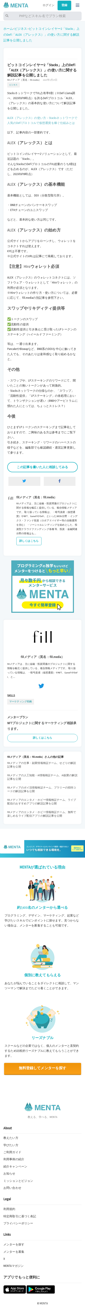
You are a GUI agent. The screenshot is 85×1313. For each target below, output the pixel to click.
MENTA (44, 1303)
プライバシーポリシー (18, 1223)
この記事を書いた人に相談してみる (42, 467)
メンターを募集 (13, 1251)
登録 (64, 5)
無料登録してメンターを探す (42, 1068)
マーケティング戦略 (20, 701)
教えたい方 (10, 1138)
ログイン (49, 5)
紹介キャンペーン (15, 1166)
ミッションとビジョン (18, 1180)
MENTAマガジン (13, 1266)
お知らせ (9, 1173)
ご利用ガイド (12, 1152)
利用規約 (9, 1209)
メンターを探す (13, 1244)
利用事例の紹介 (13, 1159)
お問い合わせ (12, 1188)
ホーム (8, 28)
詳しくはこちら (29, 541)
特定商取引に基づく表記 (19, 1216)
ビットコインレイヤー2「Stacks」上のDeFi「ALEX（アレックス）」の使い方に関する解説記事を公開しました (41, 34)
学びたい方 (10, 1145)
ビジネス (20, 28)
